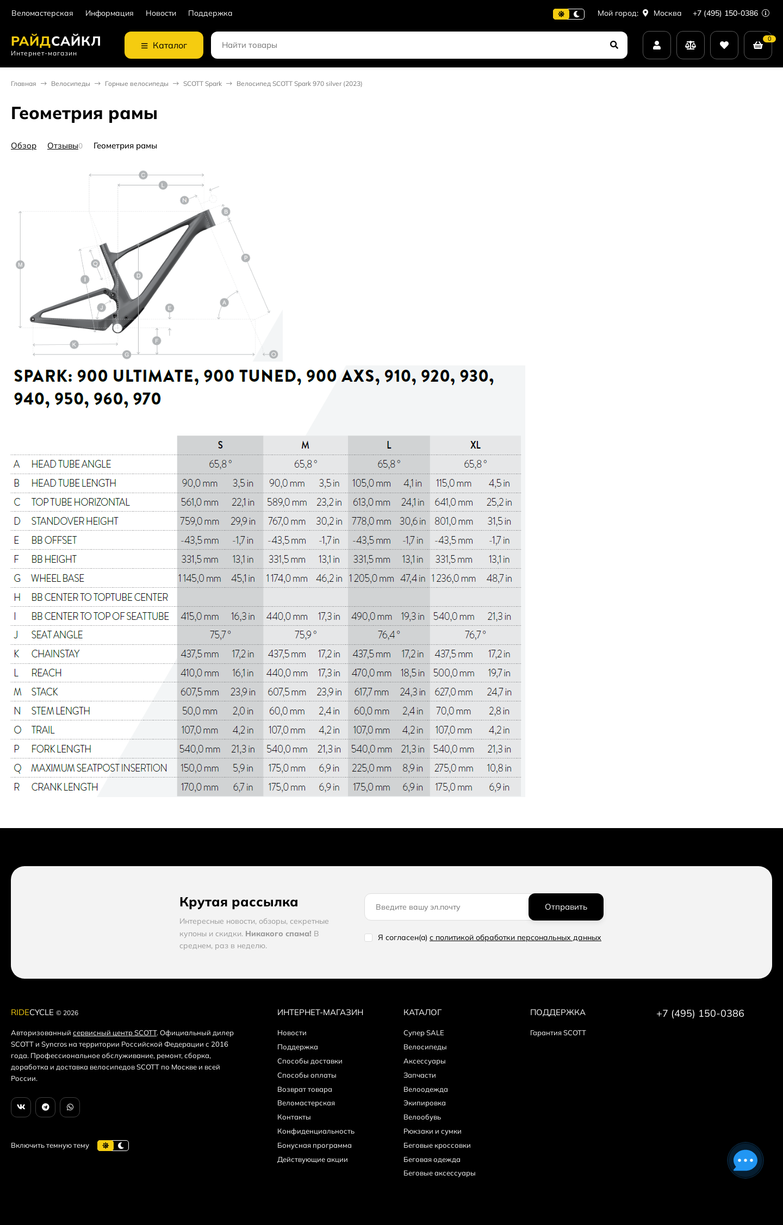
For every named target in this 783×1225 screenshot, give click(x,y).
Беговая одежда (432, 1159)
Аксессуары (424, 1060)
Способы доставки (310, 1060)
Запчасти (419, 1075)
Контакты (294, 1116)
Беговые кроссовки (437, 1145)
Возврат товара (304, 1089)
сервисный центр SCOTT (115, 1032)
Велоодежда (425, 1089)
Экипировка (424, 1102)
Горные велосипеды (137, 83)
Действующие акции (312, 1159)
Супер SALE (423, 1032)
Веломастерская (42, 13)
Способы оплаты (307, 1075)
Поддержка (210, 13)
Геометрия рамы (125, 145)
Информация (109, 13)
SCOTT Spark (202, 83)
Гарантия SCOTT (558, 1032)
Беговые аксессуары (439, 1172)
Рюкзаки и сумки (432, 1131)
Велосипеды (70, 83)
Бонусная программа (314, 1145)
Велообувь (422, 1116)
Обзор (23, 145)
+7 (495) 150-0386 (731, 13)
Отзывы (62, 145)
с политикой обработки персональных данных (515, 937)
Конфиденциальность (316, 1131)
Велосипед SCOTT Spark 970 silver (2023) (300, 83)
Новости (161, 13)
